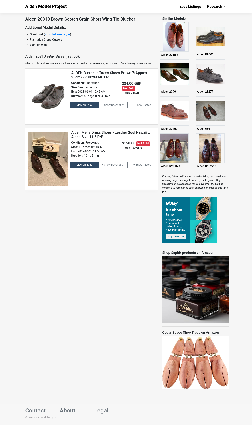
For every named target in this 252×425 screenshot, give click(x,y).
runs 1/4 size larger (57, 34)
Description (118, 105)
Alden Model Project (46, 6)
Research (214, 6)
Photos (147, 105)
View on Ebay (84, 105)
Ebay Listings (190, 6)
